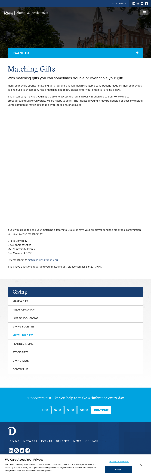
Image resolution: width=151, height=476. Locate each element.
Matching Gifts (23, 335)
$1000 (84, 410)
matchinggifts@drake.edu (43, 260)
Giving (20, 292)
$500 (70, 410)
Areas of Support (25, 309)
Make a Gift (20, 301)
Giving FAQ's (21, 361)
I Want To (21, 53)
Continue (101, 410)
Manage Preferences (119, 461)
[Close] (141, 465)
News (77, 441)
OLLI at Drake (118, 3)
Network (30, 441)
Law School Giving (25, 318)
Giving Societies (23, 326)
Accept (118, 469)
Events (46, 441)
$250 (57, 410)
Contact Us (20, 369)
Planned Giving (23, 344)
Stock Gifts (20, 352)
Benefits (63, 441)
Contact (92, 441)
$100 (45, 410)
